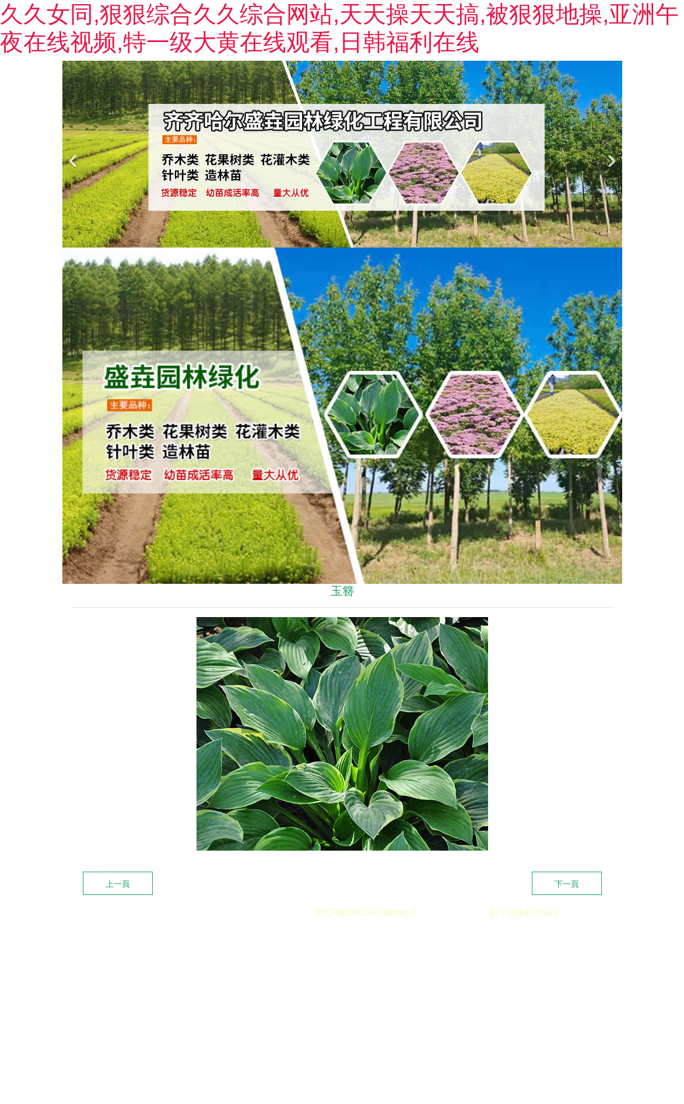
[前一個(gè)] (74, 203)
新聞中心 (512, 85)
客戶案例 (459, 85)
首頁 (278, 85)
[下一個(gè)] (610, 203)
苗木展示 (406, 85)
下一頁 (567, 933)
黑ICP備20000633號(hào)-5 (365, 962)
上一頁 (118, 933)
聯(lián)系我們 (576, 85)
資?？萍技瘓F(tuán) (523, 962)
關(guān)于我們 (340, 85)
